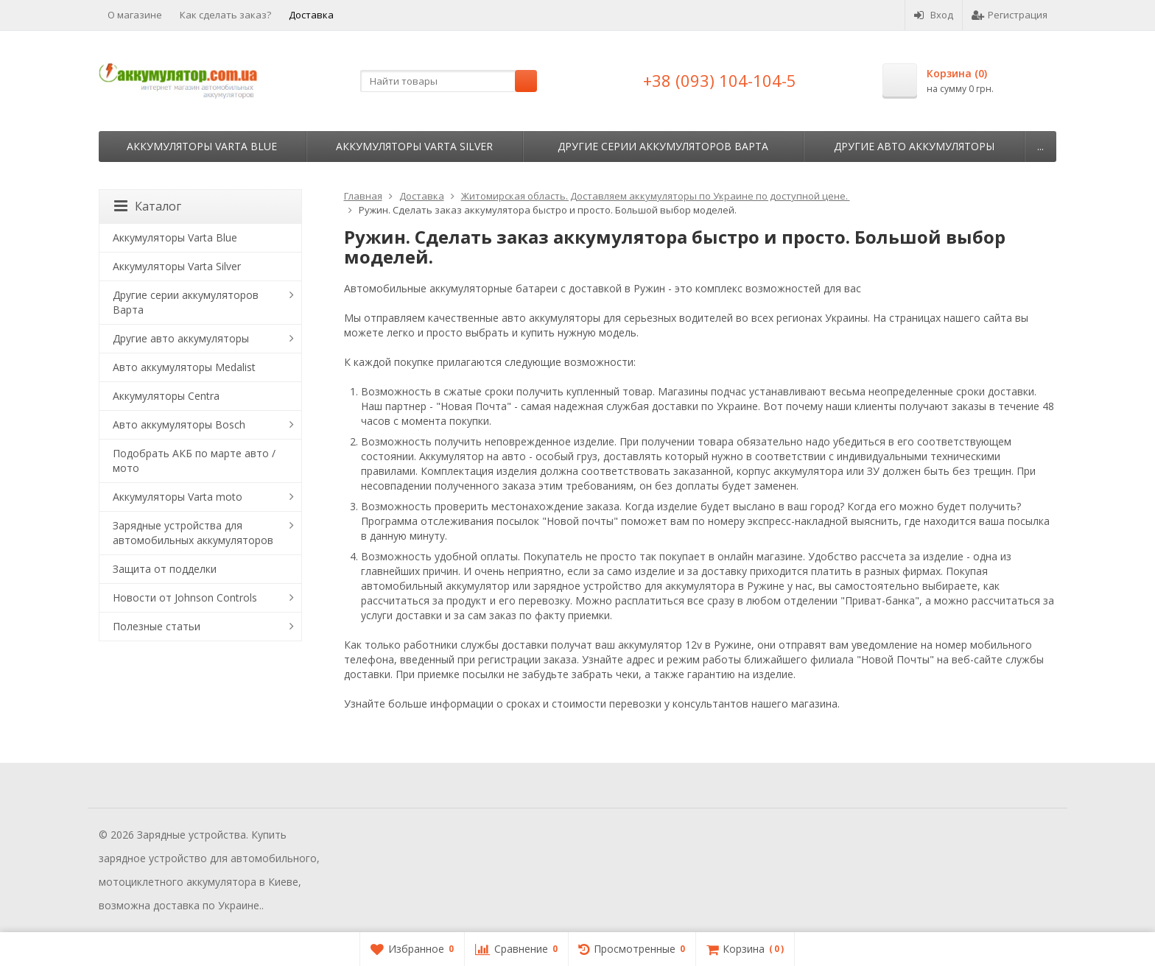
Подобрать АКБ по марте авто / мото (194, 460)
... (1040, 146)
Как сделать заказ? (225, 14)
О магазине (135, 14)
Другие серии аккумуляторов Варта (663, 146)
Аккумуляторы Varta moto (177, 497)
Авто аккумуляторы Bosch (179, 424)
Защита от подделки (165, 569)
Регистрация (1009, 14)
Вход (933, 14)
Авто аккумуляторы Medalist (184, 367)
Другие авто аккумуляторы (914, 146)
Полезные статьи (156, 626)
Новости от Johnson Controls (185, 597)
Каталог (147, 206)
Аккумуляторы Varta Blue (202, 146)
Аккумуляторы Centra (166, 396)
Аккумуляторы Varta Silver (414, 146)
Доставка (311, 14)
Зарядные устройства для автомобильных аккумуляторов (193, 532)
